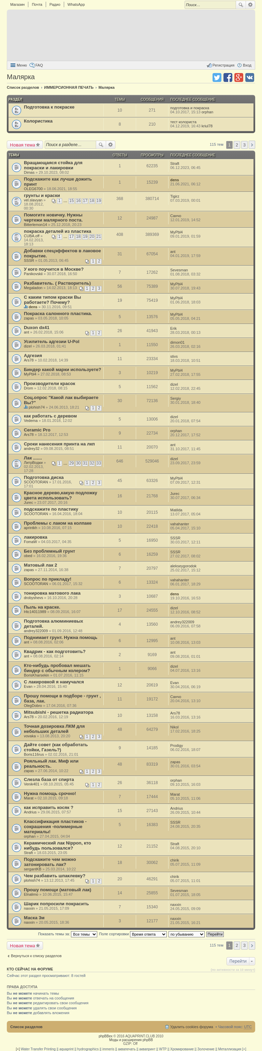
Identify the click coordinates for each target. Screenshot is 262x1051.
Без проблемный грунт (49, 551)
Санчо (175, 216)
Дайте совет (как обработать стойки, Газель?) (56, 747)
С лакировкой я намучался (54, 681)
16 (78, 200)
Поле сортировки (132, 934)
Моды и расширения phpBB (131, 1040)
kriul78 (207, 126)
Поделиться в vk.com (249, 77)
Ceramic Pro (37, 429)
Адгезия (33, 355)
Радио (54, 4)
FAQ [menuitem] (39, 65)
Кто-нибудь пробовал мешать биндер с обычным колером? (57, 668)
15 (71, 200)
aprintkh (30, 528)
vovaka (30, 736)
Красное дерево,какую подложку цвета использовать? (60, 495)
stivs (174, 356)
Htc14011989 (35, 612)
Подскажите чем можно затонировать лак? (50, 862)
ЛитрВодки (33, 462)
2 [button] (237, 144)
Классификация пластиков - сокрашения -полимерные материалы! (55, 826)
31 (85, 463)
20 (92, 236)
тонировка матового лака (52, 593)
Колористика (38, 121)
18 (92, 200)
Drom (28, 388)
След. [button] (252, 145)
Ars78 (29, 360)
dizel (28, 346)
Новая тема (22, 145)
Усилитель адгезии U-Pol (51, 341)
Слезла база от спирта (49, 779)
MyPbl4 (176, 232)
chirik (174, 860)
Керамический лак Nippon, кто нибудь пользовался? (57, 845)
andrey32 (32, 448)
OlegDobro (33, 706)
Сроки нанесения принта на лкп (59, 443)
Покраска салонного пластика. (58, 313)
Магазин (17, 4)
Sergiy (175, 398)
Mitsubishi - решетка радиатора (58, 712)
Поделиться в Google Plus (238, 77)
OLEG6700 (33, 189)
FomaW (30, 542)
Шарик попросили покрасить (56, 903)
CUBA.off (32, 236)
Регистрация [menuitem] (223, 65)
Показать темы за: (68, 934)
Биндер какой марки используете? (62, 369)
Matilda (176, 510)
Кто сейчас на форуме (30, 969)
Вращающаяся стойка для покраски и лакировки (53, 165)
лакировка (35, 537)
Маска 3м (34, 917)
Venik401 (31, 784)
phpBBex (106, 1036)
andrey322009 (36, 631)
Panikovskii (33, 274)
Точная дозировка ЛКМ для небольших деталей (54, 729)
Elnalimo (31, 894)
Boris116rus (34, 754)
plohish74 (37, 407)
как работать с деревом (50, 415)
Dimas (29, 172)
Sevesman (179, 270)
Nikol (174, 727)
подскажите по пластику (51, 509)
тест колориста (184, 122)
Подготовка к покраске (49, 107)
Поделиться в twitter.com (217, 77)
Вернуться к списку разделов (36, 956)
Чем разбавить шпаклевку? (54, 875)
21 (99, 236)
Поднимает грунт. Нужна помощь (60, 637)
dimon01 (177, 342)
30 (78, 463)
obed (28, 556)
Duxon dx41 (36, 327)
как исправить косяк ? (48, 807)
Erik (173, 328)
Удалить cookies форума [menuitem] (191, 1027)
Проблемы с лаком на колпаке (58, 523)
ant (172, 252)
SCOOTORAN (36, 482)
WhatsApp (76, 4)
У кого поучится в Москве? (54, 269)
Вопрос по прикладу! (47, 579)
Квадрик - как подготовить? (55, 651)
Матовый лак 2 (40, 565)
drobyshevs (33, 598)
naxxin (29, 908)
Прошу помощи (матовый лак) (57, 889)
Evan (28, 686)
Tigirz (174, 196)
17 (85, 200)
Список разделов (26, 1027)
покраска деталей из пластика (57, 231)
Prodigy (176, 745)
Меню (22, 65)
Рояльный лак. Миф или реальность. (51, 763)
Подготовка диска (44, 477)
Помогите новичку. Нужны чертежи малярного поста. (53, 217)
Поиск (241, 5)
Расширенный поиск (250, 5)
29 (71, 463)
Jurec (28, 502)
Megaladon (33, 288)
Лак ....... (33, 457)
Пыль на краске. (42, 607)
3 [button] (244, 144)
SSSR (29, 260)
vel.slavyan (33, 200)
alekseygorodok (183, 566)
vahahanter (179, 524)
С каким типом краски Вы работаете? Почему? (52, 300)
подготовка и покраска (189, 108)
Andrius (30, 812)
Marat (28, 798)
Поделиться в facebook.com (227, 77)
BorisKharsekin (36, 675)
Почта (37, 4)
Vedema (31, 420)
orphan (207, 112)
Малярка (21, 77)
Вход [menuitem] (247, 65)
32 (92, 463)
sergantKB (32, 869)
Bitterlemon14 (35, 225)
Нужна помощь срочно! (50, 793)
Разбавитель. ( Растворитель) (57, 283)
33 (99, 463)
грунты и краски (42, 195)
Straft (174, 163)
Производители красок (49, 383)
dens (174, 180)
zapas (29, 318)
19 (99, 200)
